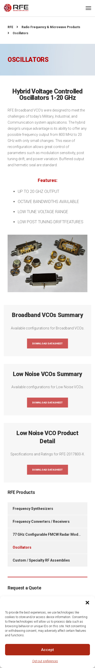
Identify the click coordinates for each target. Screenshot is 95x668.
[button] (87, 602)
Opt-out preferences (45, 661)
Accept (47, 649)
